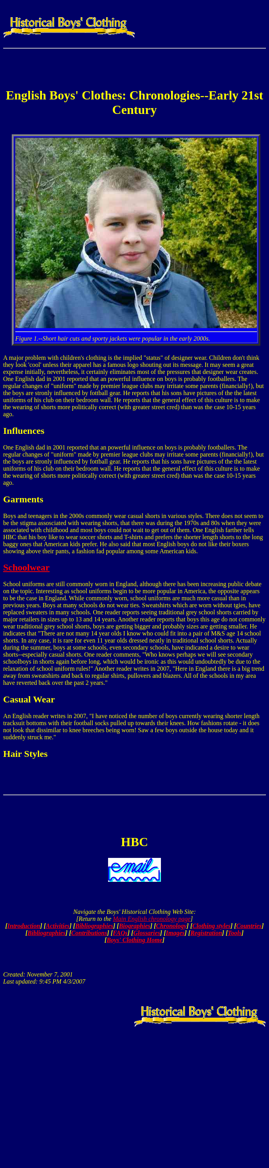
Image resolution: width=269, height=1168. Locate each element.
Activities (57, 925)
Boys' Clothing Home (134, 940)
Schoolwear (26, 567)
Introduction (23, 925)
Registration (206, 933)
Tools (235, 933)
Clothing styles (211, 925)
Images (175, 933)
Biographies (134, 925)
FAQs (120, 933)
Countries (249, 925)
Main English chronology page (151, 918)
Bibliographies (94, 925)
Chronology (171, 925)
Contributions (89, 933)
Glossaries (146, 933)
